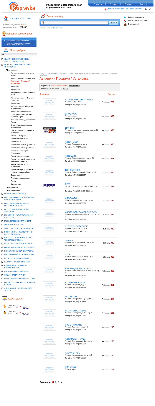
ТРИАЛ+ (69, 240)
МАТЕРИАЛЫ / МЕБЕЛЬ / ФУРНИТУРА (19, 254)
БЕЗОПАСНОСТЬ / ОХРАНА (15, 194)
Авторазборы (16, 89)
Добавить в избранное (114, 9)
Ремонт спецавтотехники (20, 156)
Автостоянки (15, 103)
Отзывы (113, 4)
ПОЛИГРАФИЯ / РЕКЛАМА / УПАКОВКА (19, 279)
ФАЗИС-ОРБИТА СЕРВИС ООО (81, 212)
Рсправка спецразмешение (17, 41)
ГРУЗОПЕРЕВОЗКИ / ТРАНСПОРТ (17, 221)
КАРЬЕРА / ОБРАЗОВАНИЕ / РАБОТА (18, 251)
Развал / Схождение (18, 136)
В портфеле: (131, 24)
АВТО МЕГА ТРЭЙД (75, 339)
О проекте (98, 4)
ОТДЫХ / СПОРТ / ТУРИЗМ (15, 275)
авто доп (69, 128)
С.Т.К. (68, 254)
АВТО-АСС (70, 156)
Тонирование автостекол (20, 178)
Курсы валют (15, 298)
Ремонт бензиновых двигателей (23, 145)
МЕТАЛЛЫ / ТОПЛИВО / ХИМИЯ (17, 258)
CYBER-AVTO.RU (73, 325)
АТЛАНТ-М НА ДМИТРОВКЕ (79, 99)
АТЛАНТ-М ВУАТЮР (75, 282)
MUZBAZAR (71, 296)
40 (64, 89)
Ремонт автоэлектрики (19, 139)
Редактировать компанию (136, 21)
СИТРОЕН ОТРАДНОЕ (76, 226)
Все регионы (58, 28)
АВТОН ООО (71, 142)
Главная (50, 74)
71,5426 (25, 313)
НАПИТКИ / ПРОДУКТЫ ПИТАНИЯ (17, 262)
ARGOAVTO (71, 198)
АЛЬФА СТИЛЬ (72, 353)
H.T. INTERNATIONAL (75, 310)
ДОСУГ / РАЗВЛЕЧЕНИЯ (13, 225)
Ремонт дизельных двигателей (22, 148)
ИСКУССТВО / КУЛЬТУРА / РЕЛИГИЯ (18, 244)
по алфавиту (74, 86)
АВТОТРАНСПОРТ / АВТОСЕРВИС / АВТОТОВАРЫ (72, 74)
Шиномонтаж (16, 184)
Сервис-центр (16, 175)
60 (67, 89)
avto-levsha (70, 367)
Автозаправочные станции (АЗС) (23, 78)
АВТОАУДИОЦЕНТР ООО (78, 268)
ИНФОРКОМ (71, 114)
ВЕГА (67, 184)
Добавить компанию (134, 17)
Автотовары (13, 187)
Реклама (128, 4)
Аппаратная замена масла (21, 111)
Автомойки (15, 86)
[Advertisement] (80, 52)
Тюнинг (13, 181)
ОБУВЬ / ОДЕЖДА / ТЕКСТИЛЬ (16, 271)
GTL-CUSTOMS (73, 170)
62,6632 (25, 307)
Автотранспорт (14, 190)
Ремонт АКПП (16, 142)
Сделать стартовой (134, 9)
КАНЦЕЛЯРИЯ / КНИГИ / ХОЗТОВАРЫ (19, 247)
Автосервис (96, 74)
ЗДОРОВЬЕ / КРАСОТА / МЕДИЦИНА (18, 228)
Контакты (144, 4)
